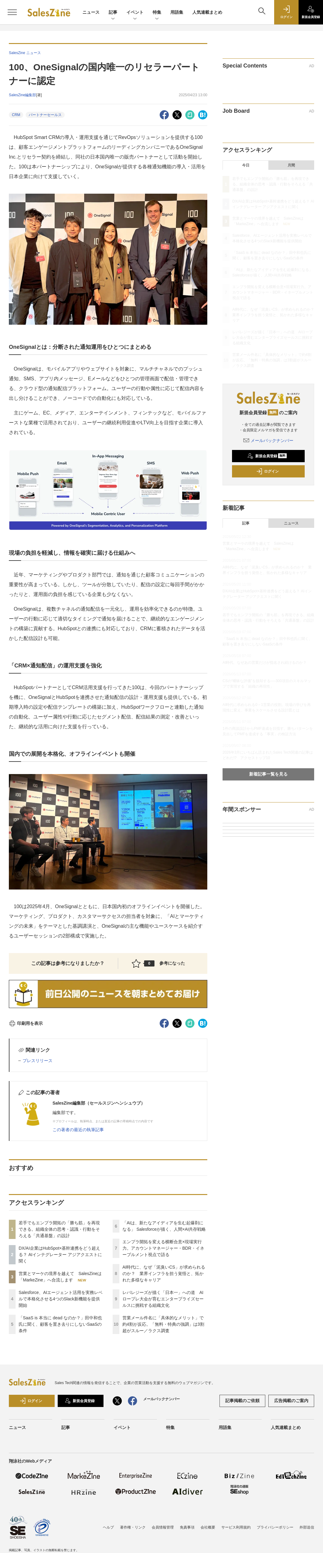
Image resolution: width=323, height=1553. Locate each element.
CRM (16, 115)
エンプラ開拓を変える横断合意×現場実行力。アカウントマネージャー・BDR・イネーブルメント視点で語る (163, 1248)
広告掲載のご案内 (291, 1400)
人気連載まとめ (207, 12)
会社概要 (208, 1527)
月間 (291, 165)
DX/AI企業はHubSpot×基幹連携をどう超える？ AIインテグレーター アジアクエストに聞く (60, 1254)
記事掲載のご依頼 (242, 1400)
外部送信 (306, 1527)
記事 (113, 13)
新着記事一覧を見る (268, 774)
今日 (245, 165)
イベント (134, 13)
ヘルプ (108, 1527)
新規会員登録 (267, 456)
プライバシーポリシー (275, 1527)
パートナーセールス (45, 115)
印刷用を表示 (26, 1023)
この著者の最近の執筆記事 (78, 1129)
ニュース (91, 12)
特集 (157, 13)
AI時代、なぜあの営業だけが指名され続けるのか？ (265, 662)
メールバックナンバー (268, 440)
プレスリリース (38, 1060)
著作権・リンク (133, 1527)
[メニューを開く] (12, 12)
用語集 (176, 12)
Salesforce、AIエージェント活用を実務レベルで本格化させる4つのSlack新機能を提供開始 (61, 1299)
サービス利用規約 (236, 1527)
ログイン (267, 471)
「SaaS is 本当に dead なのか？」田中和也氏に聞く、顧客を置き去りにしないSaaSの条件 (60, 1324)
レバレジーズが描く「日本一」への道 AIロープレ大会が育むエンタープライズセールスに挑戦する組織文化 (163, 1299)
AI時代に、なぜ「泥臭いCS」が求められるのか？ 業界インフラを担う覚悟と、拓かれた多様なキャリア (163, 1273)
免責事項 (187, 1527)
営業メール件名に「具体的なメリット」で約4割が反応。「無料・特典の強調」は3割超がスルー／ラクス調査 (163, 1324)
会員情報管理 (163, 1527)
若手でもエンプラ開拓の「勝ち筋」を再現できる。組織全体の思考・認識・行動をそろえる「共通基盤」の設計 (59, 1229)
